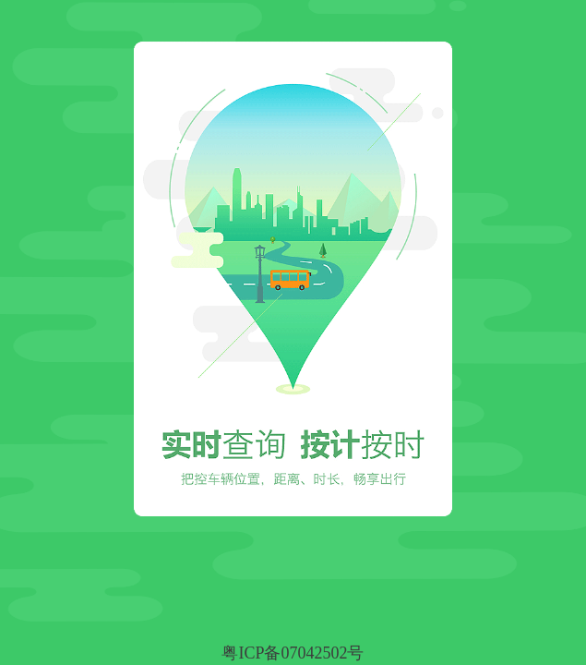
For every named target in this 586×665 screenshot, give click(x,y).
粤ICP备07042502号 (292, 653)
